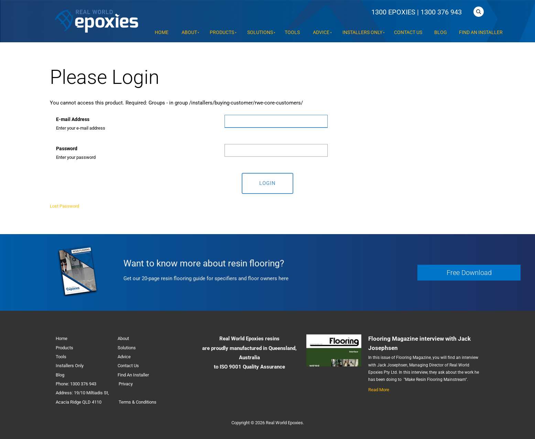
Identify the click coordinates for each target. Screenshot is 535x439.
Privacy (126, 383)
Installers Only (362, 32)
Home (161, 32)
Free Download (434, 269)
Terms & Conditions (137, 402)
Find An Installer (481, 32)
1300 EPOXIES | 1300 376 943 (416, 12)
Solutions (260, 32)
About (189, 32)
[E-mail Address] (276, 121)
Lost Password (64, 206)
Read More (378, 389)
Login (267, 183)
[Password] (276, 150)
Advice (321, 32)
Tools (292, 32)
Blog (440, 32)
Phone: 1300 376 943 (76, 383)
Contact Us (408, 32)
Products (222, 32)
